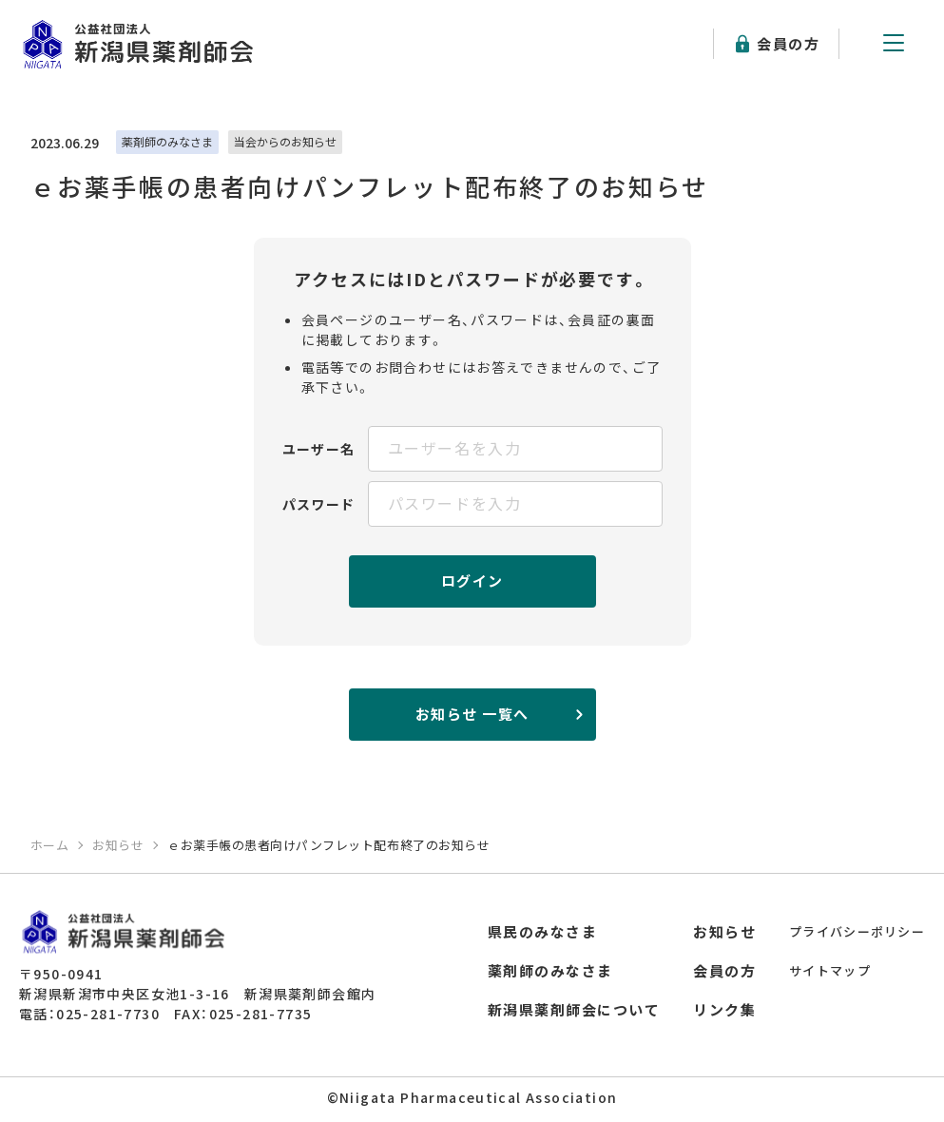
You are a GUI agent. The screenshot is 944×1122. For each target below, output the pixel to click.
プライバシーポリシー (857, 931)
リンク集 (724, 1009)
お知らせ (724, 931)
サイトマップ (830, 970)
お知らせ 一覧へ (472, 714)
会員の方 (788, 43)
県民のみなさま (543, 931)
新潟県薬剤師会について (574, 1009)
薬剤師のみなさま (550, 970)
